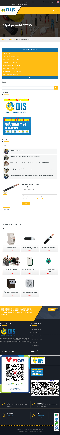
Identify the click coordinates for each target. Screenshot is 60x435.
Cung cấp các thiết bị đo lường (16, 150)
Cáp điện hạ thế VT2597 (11, 269)
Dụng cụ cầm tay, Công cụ (10, 62)
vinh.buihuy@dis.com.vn (42, 416)
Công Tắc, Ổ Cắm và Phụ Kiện (11, 56)
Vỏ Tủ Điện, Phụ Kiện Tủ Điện (11, 59)
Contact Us (39, 431)
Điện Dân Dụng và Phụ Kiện (10, 68)
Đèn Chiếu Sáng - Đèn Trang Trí (11, 74)
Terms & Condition (22, 431)
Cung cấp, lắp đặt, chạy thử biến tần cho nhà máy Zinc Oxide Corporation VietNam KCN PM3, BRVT (32, 169)
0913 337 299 (10, 416)
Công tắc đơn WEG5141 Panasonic (30, 269)
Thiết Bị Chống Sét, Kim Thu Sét (11, 65)
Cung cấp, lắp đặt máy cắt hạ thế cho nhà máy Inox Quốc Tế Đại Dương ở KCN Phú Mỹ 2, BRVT (31, 175)
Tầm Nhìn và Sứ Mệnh (37, 336)
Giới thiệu (6, 209)
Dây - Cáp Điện (7, 53)
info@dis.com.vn (40, 415)
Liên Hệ (25, 203)
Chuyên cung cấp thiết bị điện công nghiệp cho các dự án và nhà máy (25, 156)
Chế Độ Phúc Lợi (35, 345)
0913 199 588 (10, 415)
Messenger (57, 428)
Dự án (5, 145)
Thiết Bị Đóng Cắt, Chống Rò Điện (12, 71)
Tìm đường (57, 415)
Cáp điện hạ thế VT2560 (30, 184)
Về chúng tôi (34, 342)
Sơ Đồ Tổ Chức (35, 332)
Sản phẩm (12, 39)
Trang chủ (5, 39)
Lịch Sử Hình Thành (36, 329)
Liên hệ (54, 310)
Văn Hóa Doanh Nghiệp (37, 339)
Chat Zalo (56, 420)
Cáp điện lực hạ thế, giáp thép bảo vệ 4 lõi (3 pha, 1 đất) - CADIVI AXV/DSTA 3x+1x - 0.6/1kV (30, 249)
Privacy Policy (31, 431)
